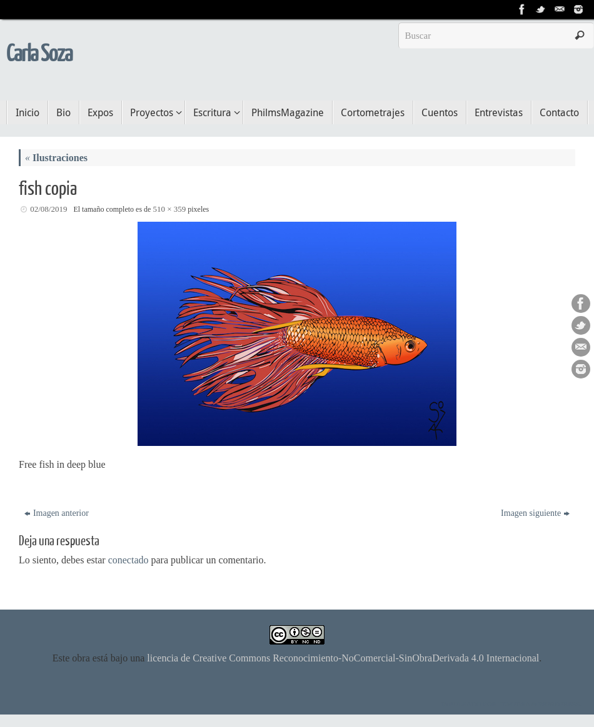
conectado (128, 560)
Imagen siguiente (535, 513)
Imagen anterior (56, 513)
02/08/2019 (48, 209)
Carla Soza (39, 54)
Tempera (514, 704)
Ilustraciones (56, 157)
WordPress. (559, 704)
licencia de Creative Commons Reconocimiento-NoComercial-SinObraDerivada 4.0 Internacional (343, 658)
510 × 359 (169, 209)
